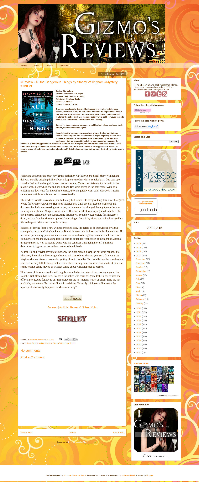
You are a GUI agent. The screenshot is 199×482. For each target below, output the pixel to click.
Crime (41, 343)
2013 (139, 344)
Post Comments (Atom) (78, 442)
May (138, 287)
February (140, 299)
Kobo (94, 307)
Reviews (64, 66)
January (140, 303)
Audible (64, 307)
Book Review (32, 343)
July (138, 279)
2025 (139, 247)
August (139, 275)
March (139, 295)
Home (24, 66)
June (138, 283)
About (36, 66)
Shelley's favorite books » (168, 396)
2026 (139, 243)
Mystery (48, 343)
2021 (139, 312)
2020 (139, 316)
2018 (139, 324)
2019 (139, 320)
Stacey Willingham (61, 343)
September (141, 271)
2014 (139, 340)
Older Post (118, 432)
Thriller (73, 343)
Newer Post (26, 432)
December (141, 259)
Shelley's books (141, 363)
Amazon (53, 307)
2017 (139, 328)
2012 (139, 348)
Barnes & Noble (79, 307)
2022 (139, 308)
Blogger (149, 476)
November (141, 263)
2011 (139, 352)
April (138, 291)
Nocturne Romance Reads (75, 476)
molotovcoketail (128, 476)
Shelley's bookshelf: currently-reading (145, 202)
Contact (49, 66)
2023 (139, 256)
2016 (139, 332)
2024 (139, 251)
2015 (139, 336)
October (140, 267)
